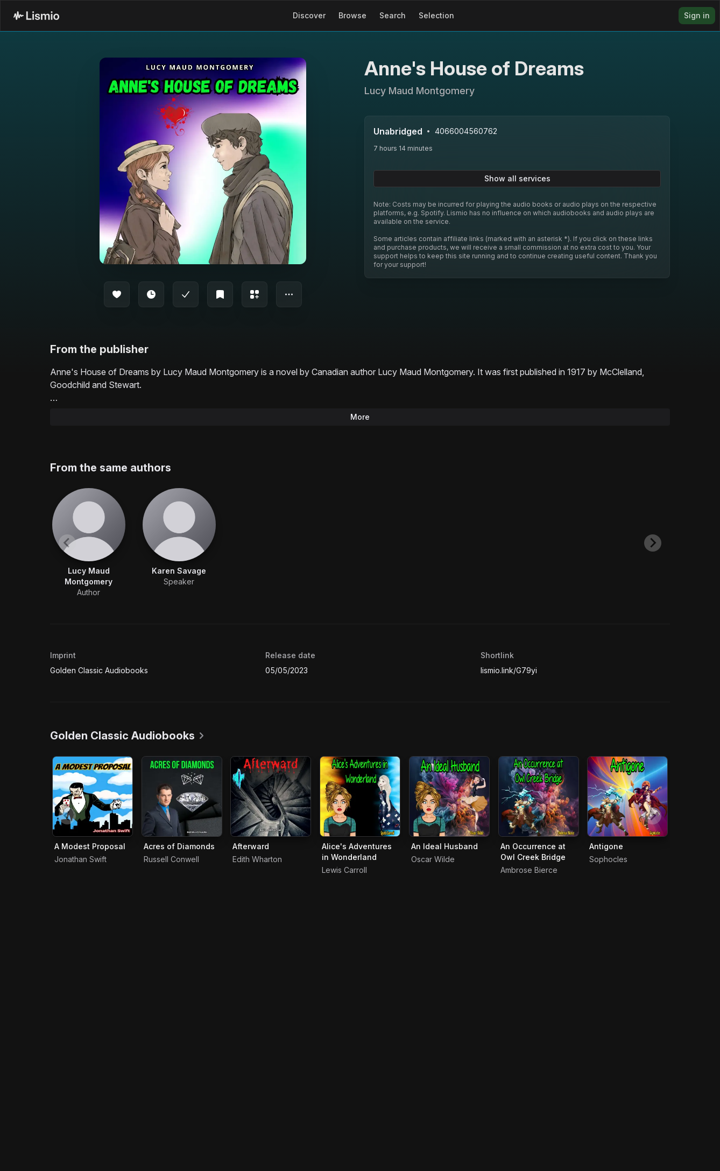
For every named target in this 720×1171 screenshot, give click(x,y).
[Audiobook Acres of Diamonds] (182, 796)
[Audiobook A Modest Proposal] (92, 796)
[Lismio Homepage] (36, 15)
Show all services (517, 178)
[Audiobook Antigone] (627, 796)
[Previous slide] (67, 543)
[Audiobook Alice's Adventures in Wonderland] (360, 796)
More (360, 416)
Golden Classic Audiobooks (99, 670)
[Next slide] (652, 543)
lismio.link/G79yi (509, 670)
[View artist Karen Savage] (179, 537)
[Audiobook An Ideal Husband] (449, 796)
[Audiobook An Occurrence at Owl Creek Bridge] (538, 796)
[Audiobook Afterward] (270, 796)
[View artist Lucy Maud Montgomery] (88, 543)
